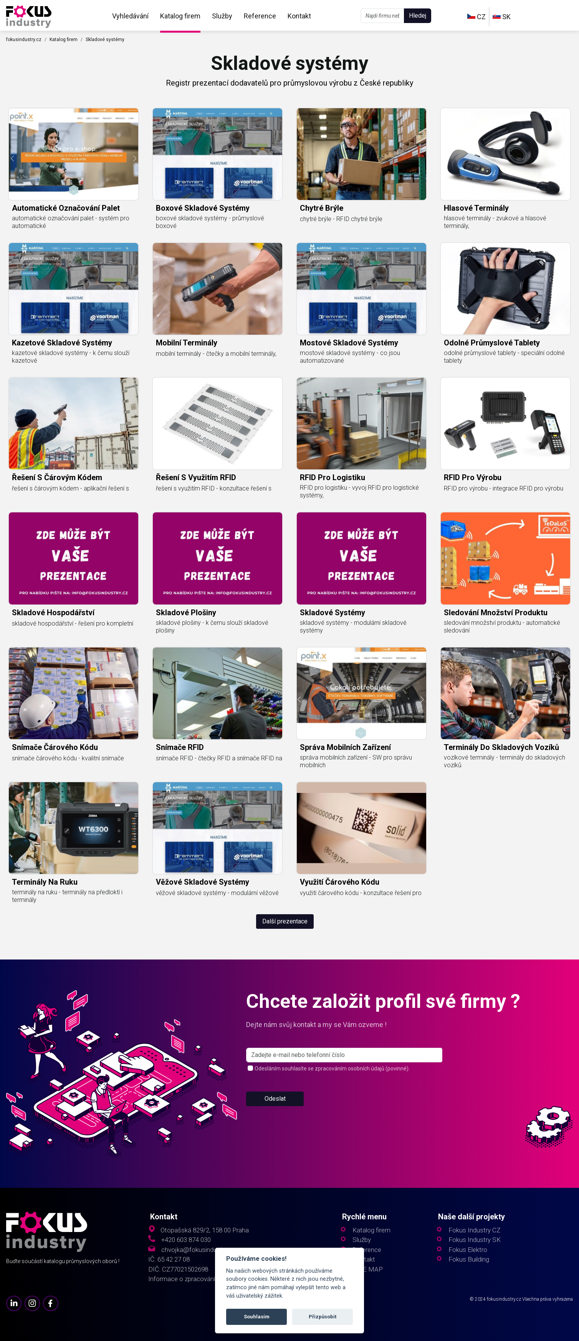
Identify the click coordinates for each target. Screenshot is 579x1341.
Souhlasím (257, 1317)
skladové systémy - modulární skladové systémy (353, 626)
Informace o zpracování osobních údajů (204, 1279)
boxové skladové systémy (203, 208)
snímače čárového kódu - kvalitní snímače (68, 758)
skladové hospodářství (53, 612)
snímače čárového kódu (55, 747)
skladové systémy (332, 612)
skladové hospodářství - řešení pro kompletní (72, 623)
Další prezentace (285, 921)
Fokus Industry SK (474, 1240)
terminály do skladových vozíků (501, 747)
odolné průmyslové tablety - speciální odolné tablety (504, 356)
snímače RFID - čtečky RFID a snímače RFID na (219, 758)
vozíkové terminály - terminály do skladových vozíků (504, 761)
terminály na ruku (45, 882)
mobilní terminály (186, 343)
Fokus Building (468, 1259)
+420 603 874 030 (186, 1240)
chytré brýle (321, 208)
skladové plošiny (186, 612)
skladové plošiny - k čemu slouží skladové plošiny (212, 626)
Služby (222, 16)
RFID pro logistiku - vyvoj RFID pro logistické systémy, (359, 491)
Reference (260, 16)
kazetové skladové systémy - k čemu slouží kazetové (70, 356)
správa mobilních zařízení (345, 747)
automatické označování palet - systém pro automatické (70, 222)
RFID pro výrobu (472, 477)
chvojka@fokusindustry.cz (198, 1250)
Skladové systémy (105, 39)
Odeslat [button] (275, 1107)
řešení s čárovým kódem (57, 477)
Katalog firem (180, 16)
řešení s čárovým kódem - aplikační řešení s (70, 488)
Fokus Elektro (467, 1250)
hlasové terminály (476, 208)
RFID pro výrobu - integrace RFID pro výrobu (503, 488)
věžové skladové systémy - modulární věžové (217, 893)
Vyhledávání (130, 16)
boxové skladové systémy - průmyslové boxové (210, 222)
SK (502, 17)
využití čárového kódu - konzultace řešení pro (361, 893)
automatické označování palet (66, 208)
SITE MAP (367, 1269)
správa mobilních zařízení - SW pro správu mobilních (356, 761)
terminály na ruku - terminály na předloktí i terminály (67, 895)
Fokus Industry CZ (474, 1230)
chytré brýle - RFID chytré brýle (341, 219)
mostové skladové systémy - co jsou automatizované (350, 356)
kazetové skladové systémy (62, 343)
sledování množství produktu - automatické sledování (502, 626)
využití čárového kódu (339, 882)
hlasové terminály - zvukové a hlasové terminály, (495, 222)
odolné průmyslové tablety (492, 343)
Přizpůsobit (322, 1317)
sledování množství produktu (496, 612)
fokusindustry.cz (23, 39)
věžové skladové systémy (202, 882)
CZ (476, 17)
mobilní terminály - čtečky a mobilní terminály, (216, 353)
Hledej (417, 15)
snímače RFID (180, 747)
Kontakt (299, 16)
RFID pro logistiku (332, 477)
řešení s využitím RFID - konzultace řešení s (213, 488)
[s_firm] (344, 1064)
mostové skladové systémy (349, 343)
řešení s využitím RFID (196, 477)
